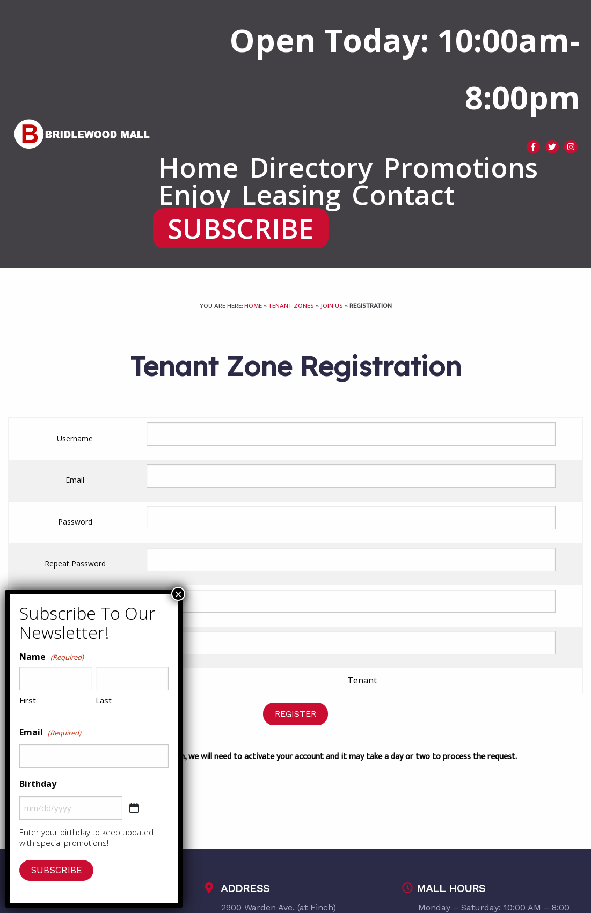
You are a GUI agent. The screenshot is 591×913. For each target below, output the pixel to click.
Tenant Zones (291, 306)
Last (104, 700)
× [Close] (178, 594)
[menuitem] (198, 167)
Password (75, 522)
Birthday (37, 784)
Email (74, 480)
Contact (403, 194)
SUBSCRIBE (240, 228)
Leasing (291, 194)
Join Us (331, 306)
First (27, 700)
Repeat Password (75, 563)
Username (75, 438)
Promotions (460, 167)
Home (198, 167)
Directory (311, 167)
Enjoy (194, 194)
